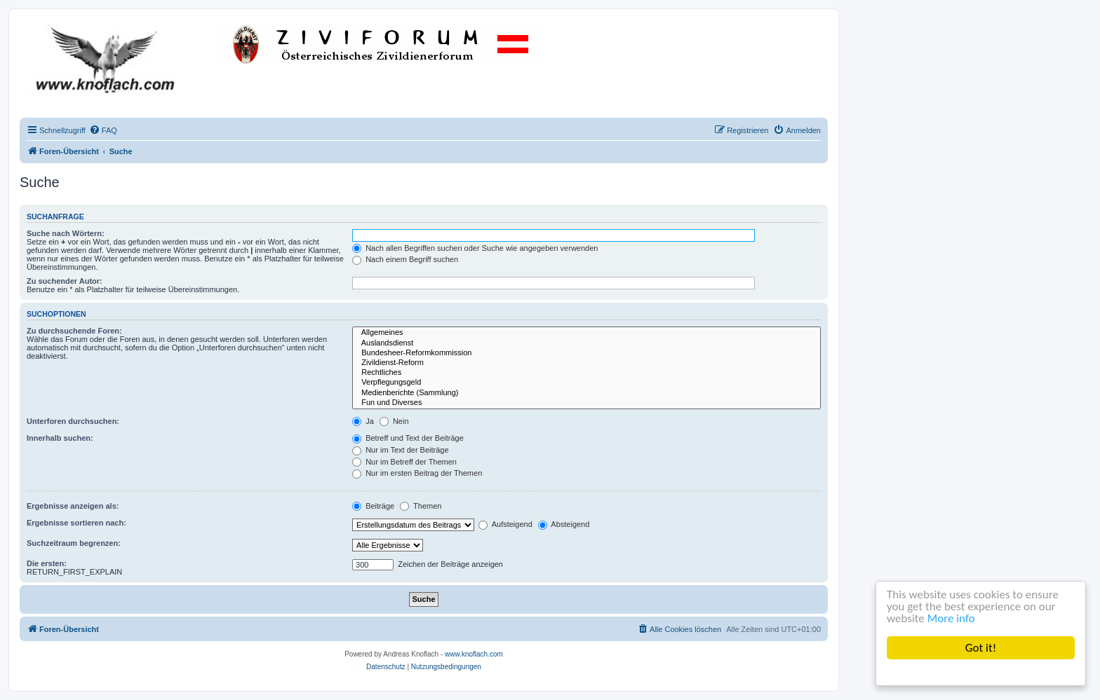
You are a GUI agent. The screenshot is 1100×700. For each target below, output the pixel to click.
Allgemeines (586, 333)
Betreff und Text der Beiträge (408, 438)
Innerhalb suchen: (60, 438)
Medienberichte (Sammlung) (586, 393)
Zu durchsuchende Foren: (74, 331)
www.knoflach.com (474, 654)
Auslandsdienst (586, 343)
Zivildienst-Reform (586, 363)
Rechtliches (586, 373)
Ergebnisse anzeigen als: (73, 506)
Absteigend (564, 524)
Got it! (980, 647)
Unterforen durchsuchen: (73, 421)
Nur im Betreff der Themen (404, 462)
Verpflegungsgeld (586, 382)
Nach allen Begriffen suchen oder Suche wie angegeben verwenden (475, 248)
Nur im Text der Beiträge (400, 450)
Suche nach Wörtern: (66, 233)
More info (951, 618)
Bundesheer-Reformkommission (586, 353)
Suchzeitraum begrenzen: (74, 543)
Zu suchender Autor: (64, 281)
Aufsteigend (505, 524)
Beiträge (373, 506)
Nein (394, 421)
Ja (363, 421)
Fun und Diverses (586, 403)
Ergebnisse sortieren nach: (76, 523)
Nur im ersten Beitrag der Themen (417, 473)
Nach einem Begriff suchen (405, 259)
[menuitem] (103, 130)
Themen (420, 506)
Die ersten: (47, 563)
